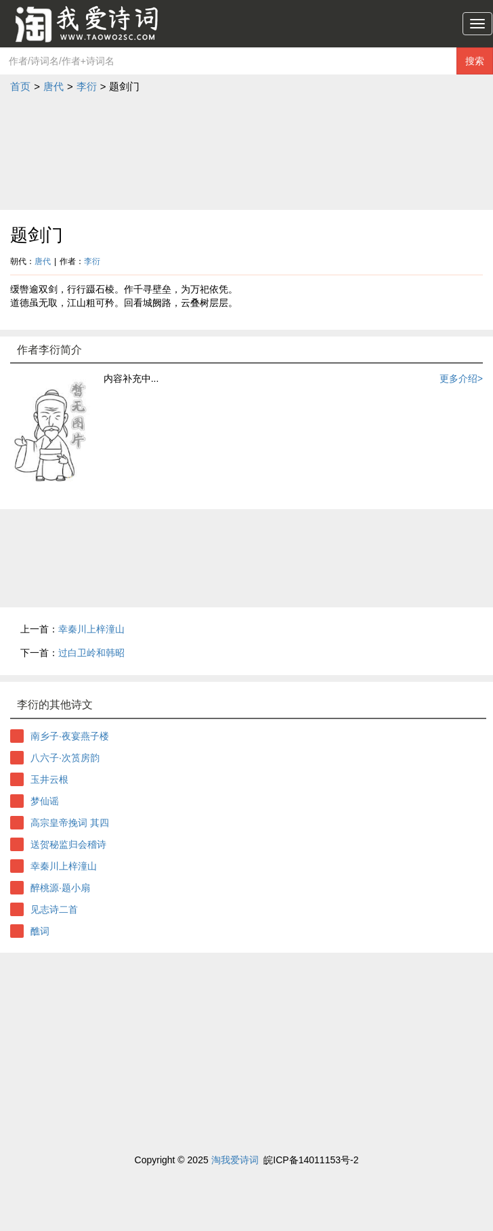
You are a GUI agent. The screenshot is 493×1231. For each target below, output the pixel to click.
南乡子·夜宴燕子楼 (69, 736)
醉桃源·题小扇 (60, 887)
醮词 (39, 931)
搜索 (474, 61)
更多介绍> (461, 378)
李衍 (87, 86)
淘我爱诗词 (235, 1159)
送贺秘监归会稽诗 (68, 844)
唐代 (53, 86)
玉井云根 (49, 779)
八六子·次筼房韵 (65, 757)
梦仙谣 (44, 801)
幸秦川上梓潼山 (91, 629)
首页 (20, 86)
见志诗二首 (54, 909)
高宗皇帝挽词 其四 (69, 822)
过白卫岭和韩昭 (91, 652)
